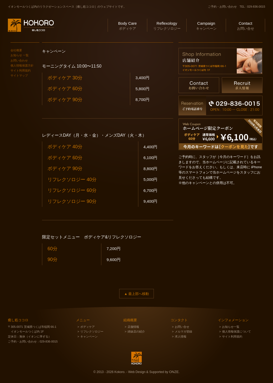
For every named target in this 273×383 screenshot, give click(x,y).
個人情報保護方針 (22, 65)
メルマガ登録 (183, 331)
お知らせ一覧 (230, 326)
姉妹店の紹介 (136, 331)
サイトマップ (19, 75)
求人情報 (180, 336)
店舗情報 (133, 326)
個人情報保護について (236, 331)
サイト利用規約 (20, 70)
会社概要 (16, 50)
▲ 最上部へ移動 (136, 294)
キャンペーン (206, 25)
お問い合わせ (19, 60)
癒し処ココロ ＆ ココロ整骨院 (27, 38)
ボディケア (127, 25)
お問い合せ (245, 25)
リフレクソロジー (166, 25)
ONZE (174, 372)
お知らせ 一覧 (19, 55)
